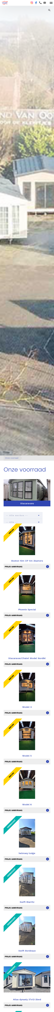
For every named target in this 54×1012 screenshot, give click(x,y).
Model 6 (27, 804)
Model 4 (27, 707)
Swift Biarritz (27, 902)
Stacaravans (27, 503)
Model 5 (27, 755)
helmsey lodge (27, 853)
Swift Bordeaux (27, 950)
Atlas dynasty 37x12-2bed (27, 999)
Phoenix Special (27, 609)
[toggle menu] (51, 3)
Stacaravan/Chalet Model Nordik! (27, 658)
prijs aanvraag (13, 566)
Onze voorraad (11, 458)
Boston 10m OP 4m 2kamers (27, 560)
